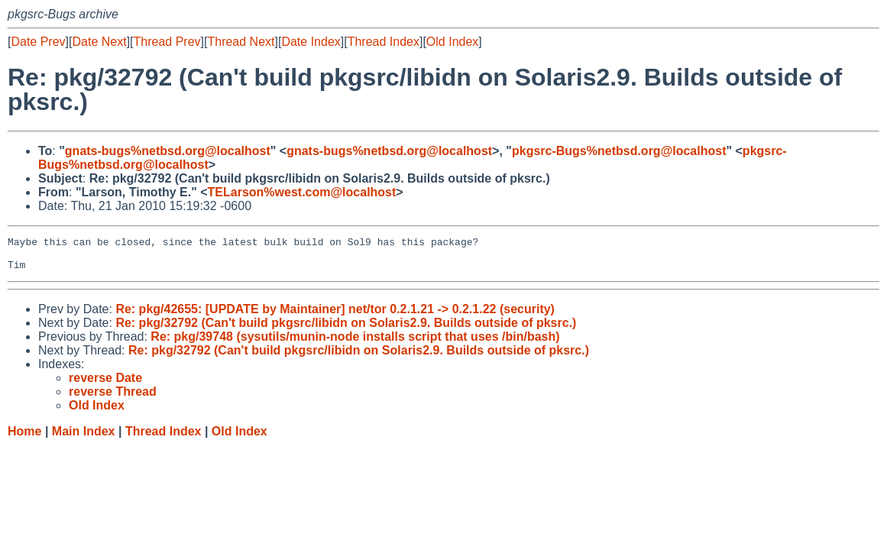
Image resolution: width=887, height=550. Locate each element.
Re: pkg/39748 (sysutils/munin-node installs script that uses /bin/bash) (355, 343)
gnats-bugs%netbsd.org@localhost (167, 150)
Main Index (83, 438)
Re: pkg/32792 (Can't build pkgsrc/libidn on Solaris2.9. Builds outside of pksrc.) (345, 329)
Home (24, 438)
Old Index (452, 41)
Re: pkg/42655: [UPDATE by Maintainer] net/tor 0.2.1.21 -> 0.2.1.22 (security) (335, 315)
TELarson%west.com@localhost (302, 192)
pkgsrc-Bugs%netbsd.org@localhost (619, 150)
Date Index (310, 41)
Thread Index (383, 41)
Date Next (99, 41)
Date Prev (38, 41)
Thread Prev (167, 41)
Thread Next (240, 41)
